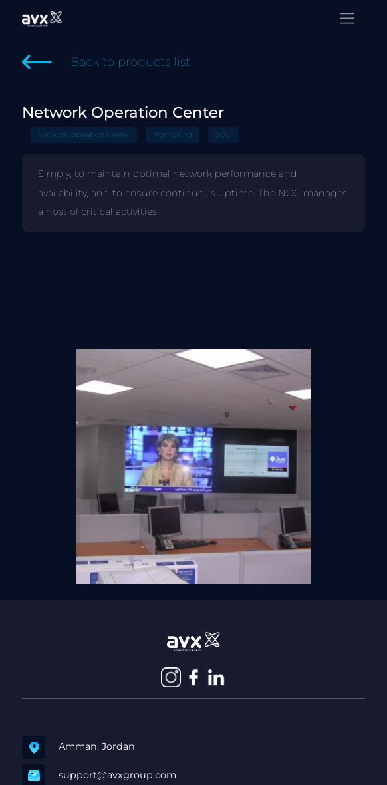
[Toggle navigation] (347, 18)
